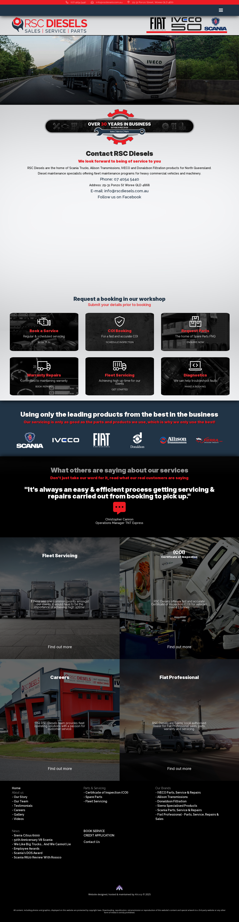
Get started (120, 389)
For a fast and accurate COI (119, 336)
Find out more (60, 647)
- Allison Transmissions (171, 797)
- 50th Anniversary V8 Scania (32, 839)
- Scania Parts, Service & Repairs (178, 810)
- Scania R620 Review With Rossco (36, 857)
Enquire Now (195, 342)
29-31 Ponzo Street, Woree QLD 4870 (150, 2)
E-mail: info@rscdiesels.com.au (119, 190)
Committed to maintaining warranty (44, 380)
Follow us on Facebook (119, 197)
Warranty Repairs (44, 375)
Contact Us (92, 842)
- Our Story (19, 797)
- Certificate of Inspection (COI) (106, 792)
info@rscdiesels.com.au (107, 2)
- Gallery (18, 814)
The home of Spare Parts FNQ (195, 336)
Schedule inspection (120, 342)
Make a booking (195, 386)
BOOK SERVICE (94, 831)
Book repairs (44, 386)
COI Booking (120, 331)
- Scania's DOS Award (27, 853)
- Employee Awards (25, 848)
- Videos (18, 819)
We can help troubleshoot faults (195, 380)
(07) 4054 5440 (76, 2)
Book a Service (44, 331)
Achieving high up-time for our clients (119, 382)
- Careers (18, 810)
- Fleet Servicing (95, 801)
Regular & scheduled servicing (44, 336)
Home (16, 788)
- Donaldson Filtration (170, 801)
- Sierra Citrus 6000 (26, 835)
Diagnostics (195, 375)
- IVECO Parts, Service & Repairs (178, 792)
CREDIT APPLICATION (99, 835)
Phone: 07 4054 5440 (119, 179)
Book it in (44, 342)
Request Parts (195, 331)
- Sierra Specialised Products (176, 805)
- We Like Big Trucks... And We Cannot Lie (41, 844)
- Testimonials (22, 805)
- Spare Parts (93, 797)
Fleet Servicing (119, 375)
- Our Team (20, 801)
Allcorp (138, 894)
